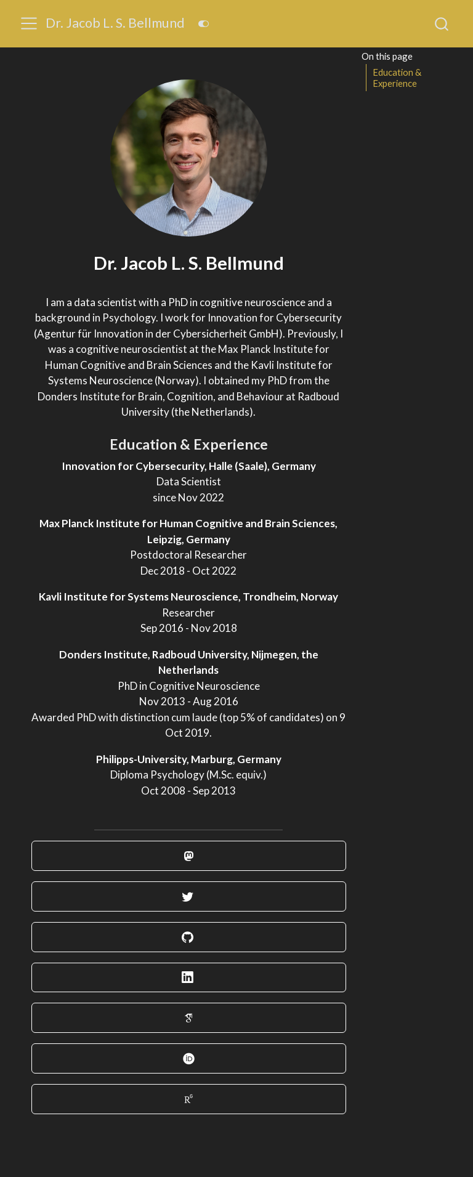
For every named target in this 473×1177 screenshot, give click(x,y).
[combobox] (442, 23)
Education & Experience (397, 78)
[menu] (28, 23)
